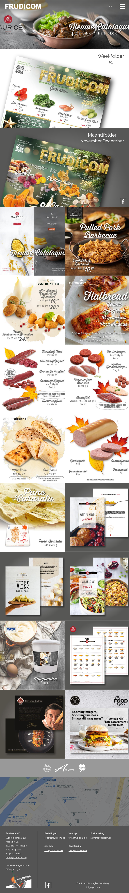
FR (110, 6)
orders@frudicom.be (16, 857)
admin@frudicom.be (100, 838)
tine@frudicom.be (78, 838)
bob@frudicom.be (53, 850)
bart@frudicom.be (78, 850)
